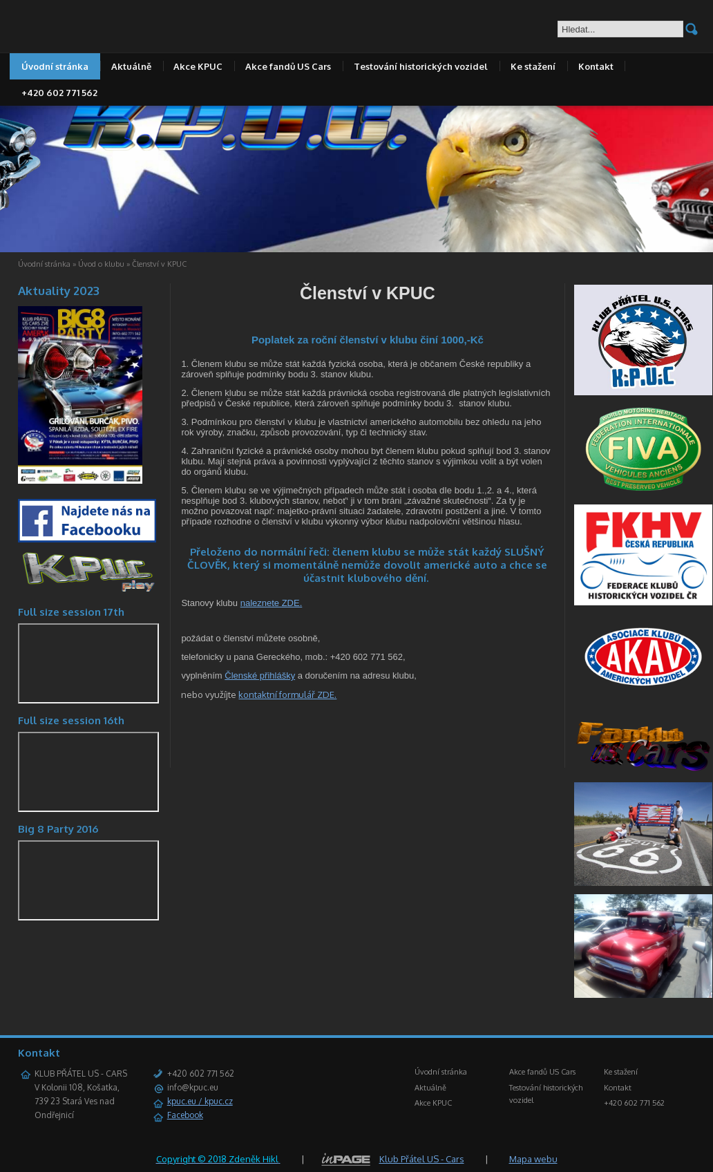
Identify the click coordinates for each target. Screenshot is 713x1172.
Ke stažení (533, 66)
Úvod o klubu (101, 264)
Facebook (185, 1115)
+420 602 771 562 (59, 92)
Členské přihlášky (260, 675)
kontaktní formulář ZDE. (287, 694)
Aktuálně (131, 66)
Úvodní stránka (54, 66)
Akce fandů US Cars (288, 66)
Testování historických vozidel (421, 66)
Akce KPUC (197, 66)
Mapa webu (533, 1158)
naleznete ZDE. (271, 603)
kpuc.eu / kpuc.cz (200, 1101)
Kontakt (596, 66)
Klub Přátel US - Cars (421, 1158)
